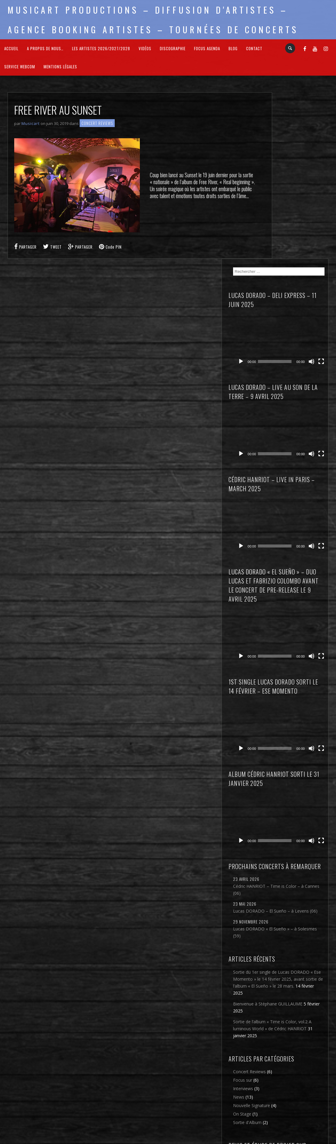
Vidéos (145, 48)
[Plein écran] (325, 180)
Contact (254, 48)
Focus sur (285, 939)
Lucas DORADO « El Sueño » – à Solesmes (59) (297, 744)
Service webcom (19, 67)
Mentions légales (60, 67)
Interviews (285, 947)
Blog (233, 48)
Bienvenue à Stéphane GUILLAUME (297, 836)
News (281, 956)
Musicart (30, 123)
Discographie (173, 48)
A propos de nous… (45, 48)
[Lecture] (283, 180)
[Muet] (318, 180)
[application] (302, 171)
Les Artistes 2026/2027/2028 (101, 48)
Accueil (11, 48)
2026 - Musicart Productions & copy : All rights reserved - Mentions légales (168, 1140)
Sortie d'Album (289, 981)
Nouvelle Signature (293, 964)
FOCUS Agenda (207, 48)
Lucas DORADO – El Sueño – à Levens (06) (297, 715)
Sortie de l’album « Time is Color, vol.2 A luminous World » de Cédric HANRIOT (300, 868)
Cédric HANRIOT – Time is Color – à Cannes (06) (299, 691)
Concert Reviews (97, 123)
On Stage (284, 973)
